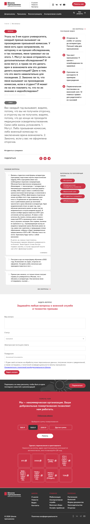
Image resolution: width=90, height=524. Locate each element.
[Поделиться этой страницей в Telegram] (49, 158)
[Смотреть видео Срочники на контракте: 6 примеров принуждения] (73, 76)
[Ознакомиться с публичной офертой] (45, 416)
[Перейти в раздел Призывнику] (21, 14)
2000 (43, 427)
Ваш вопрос (9, 317)
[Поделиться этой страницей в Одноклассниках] (41, 158)
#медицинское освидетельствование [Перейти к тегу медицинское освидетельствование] (72, 186)
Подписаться (77, 385)
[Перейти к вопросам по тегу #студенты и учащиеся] (13, 150)
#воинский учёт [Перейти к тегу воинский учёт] (69, 191)
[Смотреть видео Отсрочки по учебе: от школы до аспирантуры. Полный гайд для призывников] (73, 43)
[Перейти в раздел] (34, 497)
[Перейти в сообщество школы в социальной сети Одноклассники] (53, 5)
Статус (7, 333)
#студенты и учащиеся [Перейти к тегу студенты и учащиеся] (72, 196)
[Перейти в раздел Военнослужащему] (35, 14)
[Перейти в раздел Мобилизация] (9, 22)
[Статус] (45, 338)
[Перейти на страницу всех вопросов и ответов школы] (44, 289)
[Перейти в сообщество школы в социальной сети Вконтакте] (56, 5)
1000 (32, 427)
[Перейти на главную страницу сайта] (14, 4)
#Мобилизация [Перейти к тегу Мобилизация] (69, 201)
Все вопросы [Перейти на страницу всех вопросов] (16, 23)
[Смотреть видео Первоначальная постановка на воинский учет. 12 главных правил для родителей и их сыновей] (73, 93)
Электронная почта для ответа (16, 345)
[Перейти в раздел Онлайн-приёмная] (22, 22)
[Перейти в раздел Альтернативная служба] (52, 14)
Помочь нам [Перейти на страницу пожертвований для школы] (79, 4)
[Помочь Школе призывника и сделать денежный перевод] (45, 436)
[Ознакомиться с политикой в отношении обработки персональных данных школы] (44, 516)
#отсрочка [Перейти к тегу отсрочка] (67, 180)
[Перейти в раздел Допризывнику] (9, 14)
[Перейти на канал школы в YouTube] (64, 5)
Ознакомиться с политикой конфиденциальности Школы (27, 367)
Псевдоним (9, 354)
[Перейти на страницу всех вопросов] (79, 29)
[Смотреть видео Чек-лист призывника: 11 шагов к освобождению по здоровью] (73, 60)
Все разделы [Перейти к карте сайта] (81, 13)
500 (21, 427)
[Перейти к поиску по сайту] (73, 13)
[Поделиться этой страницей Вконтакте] (45, 158)
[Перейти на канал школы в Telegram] (60, 5)
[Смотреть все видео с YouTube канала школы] (67, 31)
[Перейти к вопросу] (43, 252)
